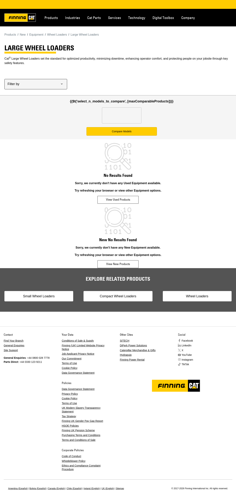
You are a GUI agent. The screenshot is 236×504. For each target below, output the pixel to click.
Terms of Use (69, 363)
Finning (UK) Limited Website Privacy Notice (83, 347)
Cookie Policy (69, 368)
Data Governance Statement (78, 372)
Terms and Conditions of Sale (79, 439)
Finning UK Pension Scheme (78, 430)
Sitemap (120, 488)
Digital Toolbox (163, 17)
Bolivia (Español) (38, 488)
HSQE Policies (70, 425)
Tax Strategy (69, 416)
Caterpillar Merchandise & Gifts (138, 350)
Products (51, 17)
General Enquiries (14, 345)
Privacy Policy (70, 393)
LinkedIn (186, 345)
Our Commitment (71, 358)
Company (188, 17)
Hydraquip (126, 354)
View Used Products (118, 199)
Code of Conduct (71, 456)
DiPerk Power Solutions (133, 345)
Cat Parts (94, 17)
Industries (72, 17)
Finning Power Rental (132, 359)
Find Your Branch (13, 340)
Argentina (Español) (18, 488)
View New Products (118, 264)
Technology (136, 17)
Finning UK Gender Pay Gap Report (82, 420)
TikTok (185, 364)
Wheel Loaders (187, 296)
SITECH (124, 340)
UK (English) (108, 488)
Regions (227, 17)
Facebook (187, 340)
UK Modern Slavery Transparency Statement (81, 409)
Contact (215, 17)
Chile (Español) (74, 488)
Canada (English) (56, 488)
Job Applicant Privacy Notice (78, 353)
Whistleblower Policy (73, 461)
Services (114, 17)
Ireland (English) (92, 488)
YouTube (187, 354)
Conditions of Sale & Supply (78, 340)
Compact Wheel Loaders (118, 296)
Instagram (187, 359)
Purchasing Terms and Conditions (81, 435)
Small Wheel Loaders (48, 296)
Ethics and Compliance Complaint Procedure (81, 467)
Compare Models (122, 131)
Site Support (11, 350)
